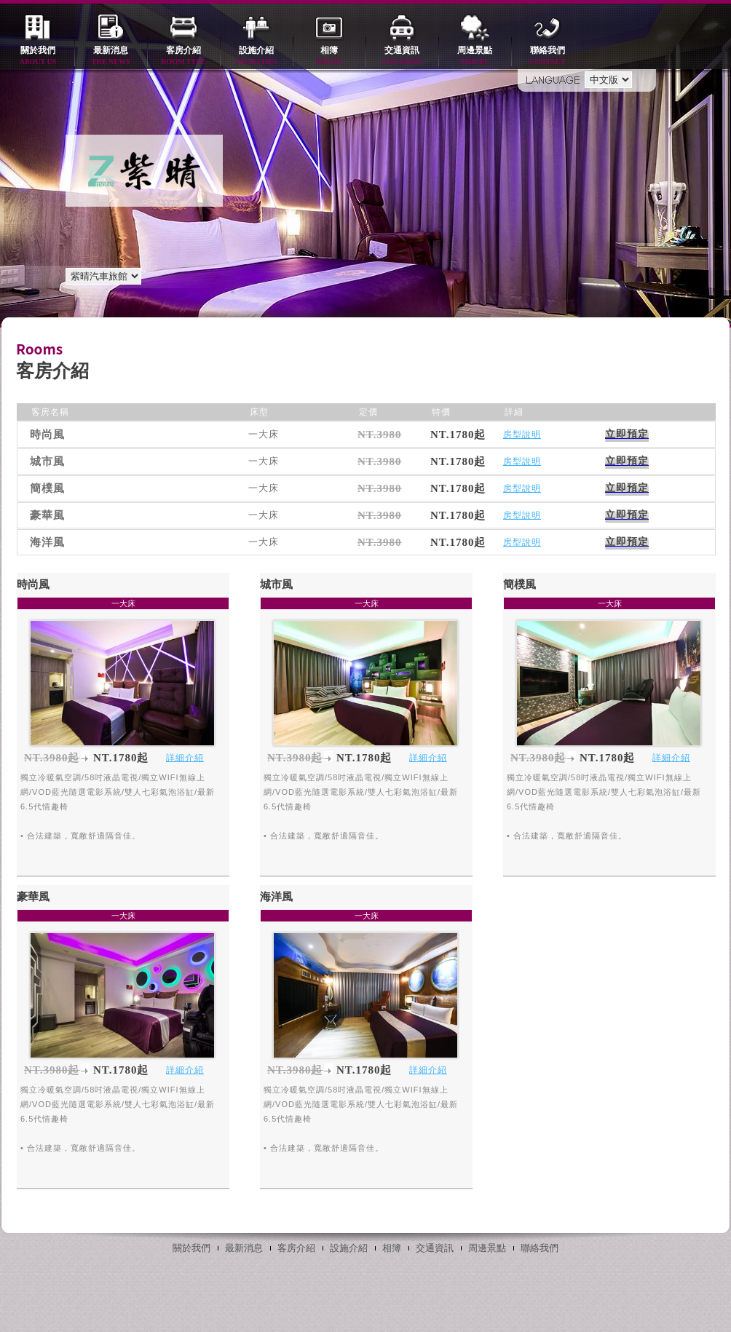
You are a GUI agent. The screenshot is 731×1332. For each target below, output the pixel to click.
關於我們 (37, 56)
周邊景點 (474, 56)
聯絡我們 (547, 56)
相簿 (329, 56)
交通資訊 (402, 56)
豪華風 (33, 897)
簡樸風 (519, 584)
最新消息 (110, 56)
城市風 (276, 584)
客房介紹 (183, 56)
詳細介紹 (185, 758)
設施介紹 (256, 56)
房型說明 (522, 434)
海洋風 (276, 897)
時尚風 (33, 584)
